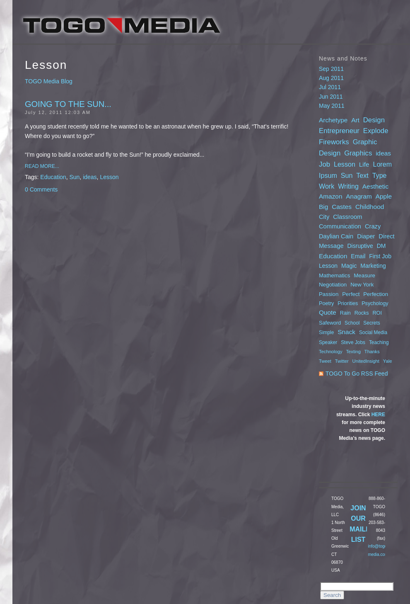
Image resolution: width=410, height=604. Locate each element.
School (352, 323)
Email (358, 256)
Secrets (371, 323)
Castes (342, 206)
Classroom (347, 216)
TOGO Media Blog (48, 81)
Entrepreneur (339, 131)
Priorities (348, 303)
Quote (327, 312)
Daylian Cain (336, 236)
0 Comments (41, 189)
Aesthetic (375, 186)
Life (364, 164)
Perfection (375, 294)
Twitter (342, 361)
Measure (364, 275)
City (324, 216)
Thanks (372, 351)
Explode (375, 131)
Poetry (326, 303)
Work (326, 186)
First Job (380, 256)
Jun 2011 (331, 96)
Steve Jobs (353, 342)
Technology (330, 351)
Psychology (375, 303)
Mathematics (334, 275)
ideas (89, 177)
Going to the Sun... (68, 104)
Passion (328, 294)
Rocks (362, 313)
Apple (384, 196)
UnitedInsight (365, 361)
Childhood (369, 206)
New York (362, 284)
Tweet (325, 361)
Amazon (330, 196)
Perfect (350, 294)
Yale (387, 361)
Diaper (366, 236)
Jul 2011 (330, 87)
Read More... (42, 166)
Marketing (373, 265)
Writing (348, 186)
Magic (349, 265)
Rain (345, 313)
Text (362, 175)
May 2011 (331, 105)
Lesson (109, 177)
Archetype (333, 120)
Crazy (373, 226)
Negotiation (333, 284)
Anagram (358, 196)
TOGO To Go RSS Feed (357, 373)
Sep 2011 (331, 68)
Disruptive (360, 246)
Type (379, 175)
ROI (377, 313)
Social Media (373, 332)
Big (323, 206)
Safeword (330, 323)
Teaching (379, 342)
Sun (74, 177)
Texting (353, 351)
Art (355, 120)
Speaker (328, 342)
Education (53, 177)
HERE (378, 414)
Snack (346, 331)
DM (381, 246)
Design (374, 120)
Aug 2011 (331, 78)
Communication (340, 226)
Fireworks (334, 142)
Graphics (358, 153)
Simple (326, 332)
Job (324, 164)
